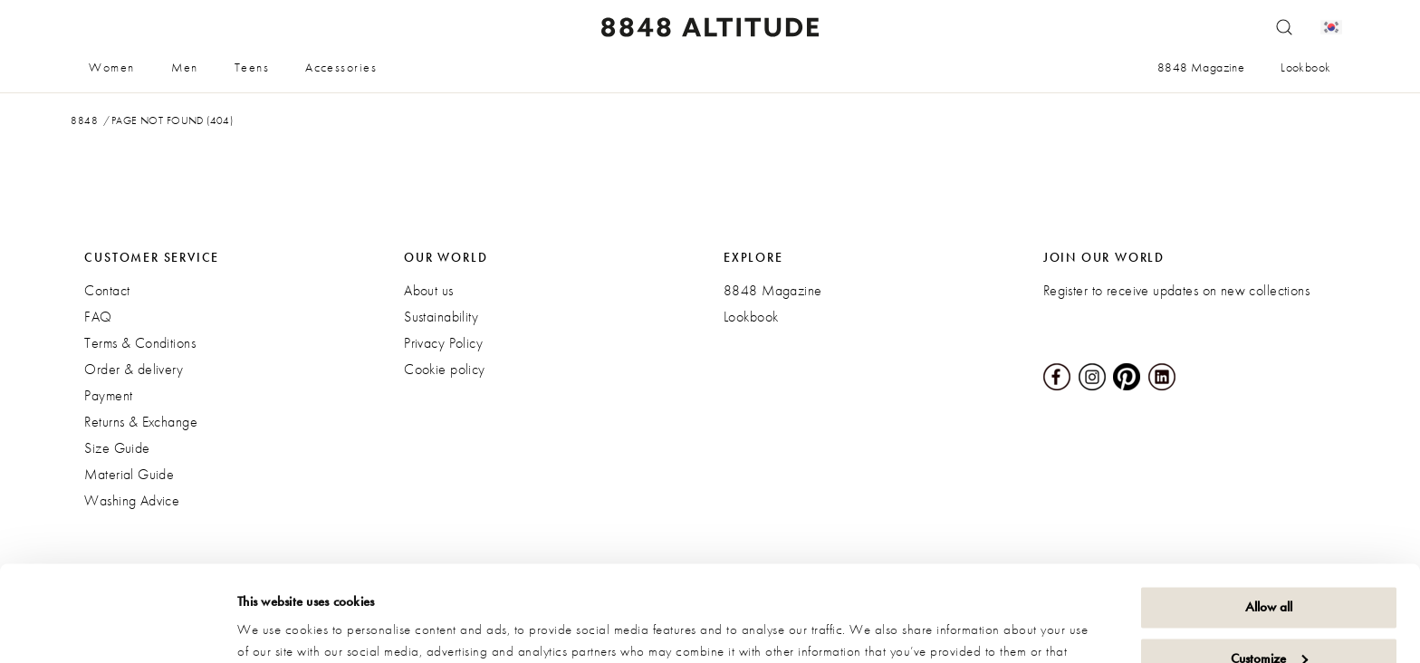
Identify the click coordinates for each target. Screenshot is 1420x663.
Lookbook (1305, 67)
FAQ (97, 316)
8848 (84, 120)
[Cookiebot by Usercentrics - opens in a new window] (117, 627)
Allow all (1268, 512)
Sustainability (441, 316)
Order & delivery (133, 369)
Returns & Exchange (140, 421)
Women (111, 67)
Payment (108, 395)
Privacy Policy (443, 342)
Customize (1269, 562)
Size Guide (116, 447)
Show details (271, 628)
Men (184, 67)
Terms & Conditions (140, 342)
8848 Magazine (1200, 67)
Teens (252, 67)
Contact (107, 290)
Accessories (341, 67)
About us (428, 290)
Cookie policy (444, 369)
